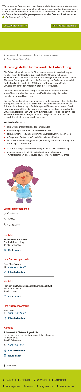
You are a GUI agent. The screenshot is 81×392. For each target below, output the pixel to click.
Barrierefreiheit (13, 386)
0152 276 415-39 (17, 266)
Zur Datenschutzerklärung (17, 17)
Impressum (42, 379)
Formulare (25, 379)
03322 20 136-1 (16, 345)
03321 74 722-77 (17, 313)
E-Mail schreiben (16, 272)
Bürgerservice (46, 386)
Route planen (14, 250)
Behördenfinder (67, 386)
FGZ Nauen (12, 219)
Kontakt (9, 379)
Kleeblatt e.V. (12, 213)
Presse (30, 386)
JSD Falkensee (13, 224)
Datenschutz (60, 379)
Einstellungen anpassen (15, 25)
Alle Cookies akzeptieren (65, 25)
